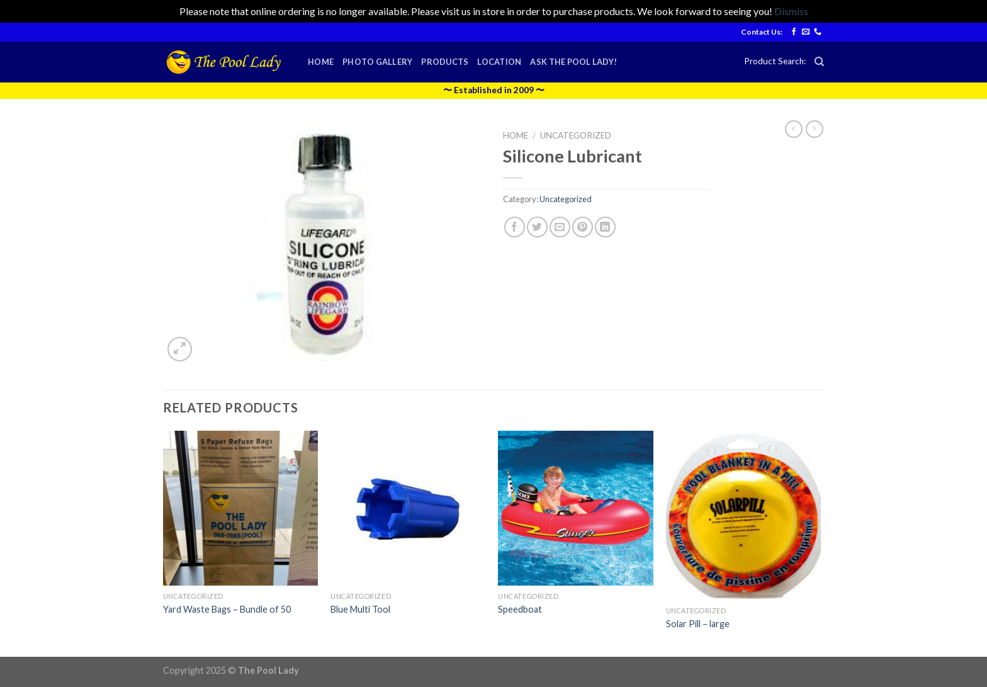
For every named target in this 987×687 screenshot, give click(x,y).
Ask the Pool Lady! (573, 62)
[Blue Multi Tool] (408, 508)
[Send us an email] (805, 32)
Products (444, 62)
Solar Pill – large (698, 623)
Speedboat (520, 609)
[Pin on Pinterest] (582, 227)
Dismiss (791, 11)
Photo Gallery (377, 62)
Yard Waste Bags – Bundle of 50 (227, 609)
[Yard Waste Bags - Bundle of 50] (241, 508)
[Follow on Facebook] (794, 32)
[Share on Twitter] (537, 227)
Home (321, 62)
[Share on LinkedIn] (605, 227)
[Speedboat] (575, 508)
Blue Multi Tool (360, 609)
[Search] (819, 62)
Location (499, 62)
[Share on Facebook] (514, 227)
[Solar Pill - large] (743, 516)
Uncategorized (575, 135)
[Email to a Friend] (560, 227)
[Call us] (817, 32)
